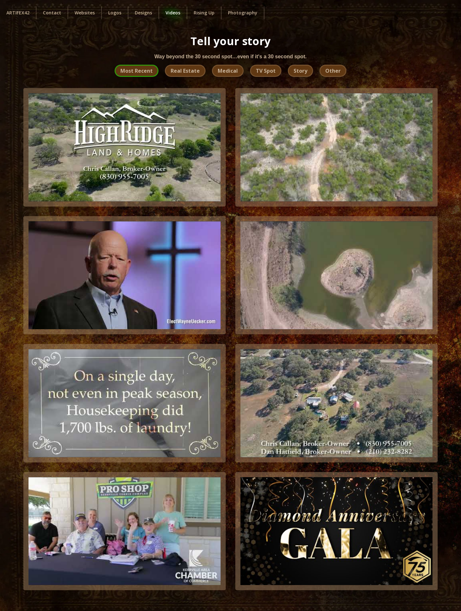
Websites (85, 13)
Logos (114, 13)
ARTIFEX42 (17, 13)
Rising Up (204, 13)
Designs (143, 13)
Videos (173, 13)
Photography (242, 13)
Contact (52, 13)
